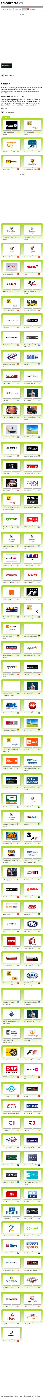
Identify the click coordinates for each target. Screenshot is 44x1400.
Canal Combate (7, 965)
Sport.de (26, 674)
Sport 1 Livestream (29, 655)
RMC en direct (28, 527)
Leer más (4, 108)
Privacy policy (28, 1396)
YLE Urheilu (6, 1201)
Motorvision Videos (29, 713)
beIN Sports (27, 490)
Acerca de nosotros (7, 1396)
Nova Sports (27, 1253)
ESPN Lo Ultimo (28, 965)
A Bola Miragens (28, 897)
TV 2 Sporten (7, 1218)
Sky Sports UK (7, 327)
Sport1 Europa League (30, 636)
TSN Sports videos (29, 473)
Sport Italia (6, 807)
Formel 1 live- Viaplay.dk (10, 1113)
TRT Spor (26, 1287)
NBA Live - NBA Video (9, 417)
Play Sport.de (9, 112)
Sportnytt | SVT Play (29, 1147)
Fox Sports (27, 931)
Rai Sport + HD (7, 768)
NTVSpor (5, 1306)
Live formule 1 (28, 1059)
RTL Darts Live (7, 1059)
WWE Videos (7, 473)
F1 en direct (27, 599)
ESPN (4, 948)
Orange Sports (7, 599)
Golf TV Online (28, 730)
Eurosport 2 (27, 1130)
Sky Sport (26, 824)
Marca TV (26, 274)
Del (4, 713)
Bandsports (27, 914)
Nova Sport (6, 1253)
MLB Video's (27, 400)
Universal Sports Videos (31, 456)
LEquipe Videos (28, 582)
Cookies (37, 1396)
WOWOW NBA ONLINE (31, 1270)
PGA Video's (27, 437)
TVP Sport (27, 1323)
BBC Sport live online (30, 310)
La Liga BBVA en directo (31, 169)
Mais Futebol (6, 914)
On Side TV (27, 1096)
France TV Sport (7, 565)
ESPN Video (6, 383)
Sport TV (5, 897)
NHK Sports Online (8, 1270)
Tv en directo (7, 9)
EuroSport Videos (8, 274)
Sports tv (26, 1306)
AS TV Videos (7, 291)
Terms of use (18, 1396)
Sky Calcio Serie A (8, 843)
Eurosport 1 (6, 1130)
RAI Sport (26, 749)
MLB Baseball (28, 693)
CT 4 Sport (27, 1235)
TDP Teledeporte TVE (9, 152)
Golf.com (5, 400)
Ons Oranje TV (28, 1040)
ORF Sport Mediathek (9, 1077)
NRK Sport (27, 1201)
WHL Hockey (6, 490)
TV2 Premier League (9, 1235)
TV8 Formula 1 (28, 843)
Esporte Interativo (29, 948)
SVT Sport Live (28, 1113)
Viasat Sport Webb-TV (30, 1165)
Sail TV (26, 364)
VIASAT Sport (28, 1218)
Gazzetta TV (27, 879)
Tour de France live (8, 310)
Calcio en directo (8, 257)
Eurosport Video (7, 1147)
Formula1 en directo (29, 152)
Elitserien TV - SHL (8, 1182)
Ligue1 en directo (29, 257)
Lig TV (5, 1323)
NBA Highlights (7, 879)
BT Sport (26, 327)
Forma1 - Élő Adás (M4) (10, 1341)
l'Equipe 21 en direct (9, 582)
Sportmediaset (7, 787)
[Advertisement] (22, 38)
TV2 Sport (6, 1096)
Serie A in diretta (28, 807)
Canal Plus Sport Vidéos (31, 507)
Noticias (18, 9)
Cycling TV (6, 345)
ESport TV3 (6, 169)
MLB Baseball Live (29, 1021)
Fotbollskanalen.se (8, 1165)
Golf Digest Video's (29, 383)
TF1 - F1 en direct (29, 565)
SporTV (5, 931)
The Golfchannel (7, 456)
